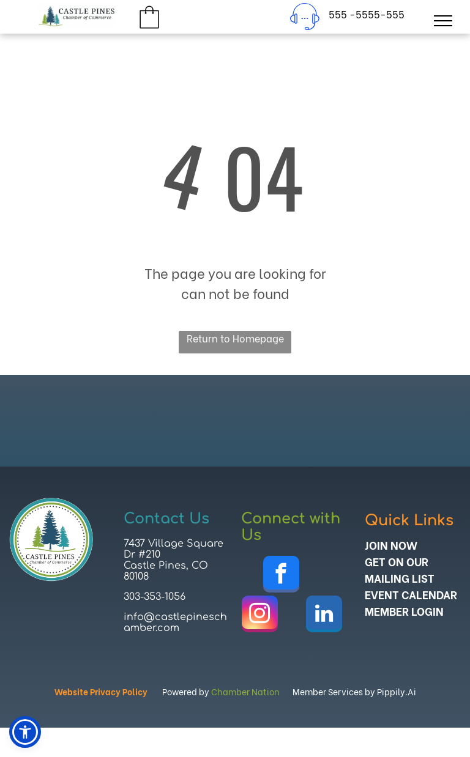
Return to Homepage (235, 338)
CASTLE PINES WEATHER (235, 421)
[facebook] (281, 576)
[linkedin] (324, 615)
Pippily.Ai (396, 691)
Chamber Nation (245, 691)
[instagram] (260, 615)
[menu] (443, 21)
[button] (25, 732)
